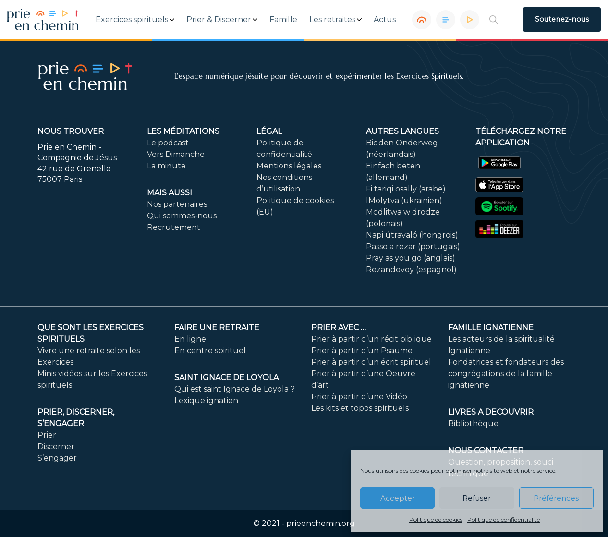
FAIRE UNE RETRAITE (216, 327)
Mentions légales (288, 165)
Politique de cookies (435, 519)
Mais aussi (169, 192)
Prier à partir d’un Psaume (362, 350)
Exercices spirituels (132, 20)
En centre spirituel (210, 350)
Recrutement (173, 227)
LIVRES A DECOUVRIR (491, 412)
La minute (166, 165)
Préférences (556, 497)
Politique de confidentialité (503, 519)
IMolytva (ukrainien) (404, 200)
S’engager (57, 458)
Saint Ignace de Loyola (226, 377)
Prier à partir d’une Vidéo (359, 396)
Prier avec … (338, 327)
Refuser (476, 497)
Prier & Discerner (218, 20)
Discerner (55, 446)
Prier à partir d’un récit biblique (371, 339)
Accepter (397, 497)
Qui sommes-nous (182, 215)
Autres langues (402, 131)
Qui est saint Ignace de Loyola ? (234, 389)
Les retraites (332, 20)
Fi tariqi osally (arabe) (406, 188)
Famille (283, 20)
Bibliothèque (473, 423)
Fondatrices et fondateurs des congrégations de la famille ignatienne (506, 374)
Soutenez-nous (562, 19)
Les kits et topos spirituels (360, 408)
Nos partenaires (177, 204)
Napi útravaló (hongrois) (412, 234)
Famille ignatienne (491, 327)
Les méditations (183, 131)
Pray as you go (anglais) (410, 258)
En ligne (190, 339)
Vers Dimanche (176, 154)
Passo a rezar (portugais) (413, 246)
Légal (269, 131)
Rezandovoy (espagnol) (411, 269)
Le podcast (168, 142)
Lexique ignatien (206, 400)
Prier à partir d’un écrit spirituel (371, 362)
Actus (385, 20)
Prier (46, 435)
